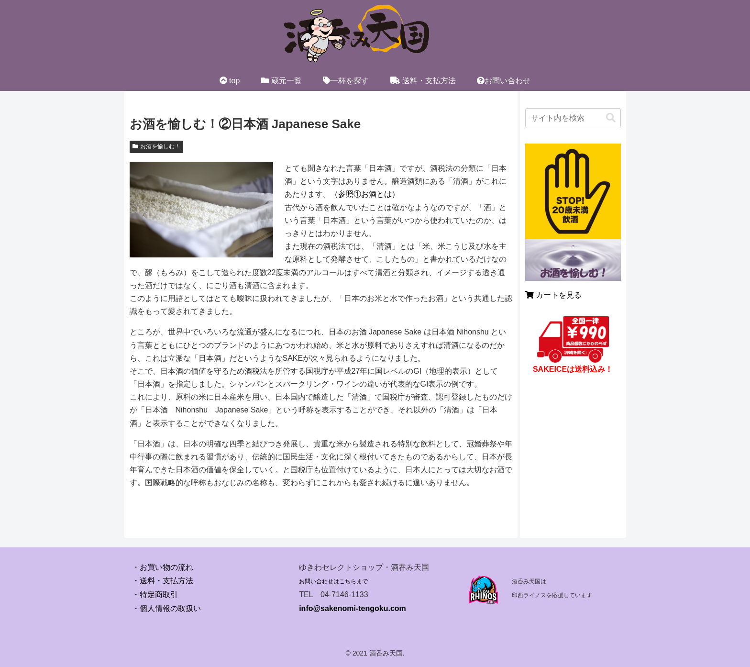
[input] (573, 118)
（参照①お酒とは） (365, 194)
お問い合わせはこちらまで (333, 581)
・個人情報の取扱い (166, 608)
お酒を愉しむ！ (156, 146)
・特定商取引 (155, 594)
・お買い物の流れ (162, 567)
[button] (610, 117)
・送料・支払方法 (162, 581)
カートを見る (553, 295)
